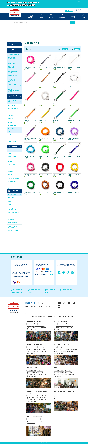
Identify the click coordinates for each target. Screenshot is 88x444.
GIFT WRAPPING (17, 292)
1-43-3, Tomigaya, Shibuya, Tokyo (36, 349)
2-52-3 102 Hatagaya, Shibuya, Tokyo (37, 397)
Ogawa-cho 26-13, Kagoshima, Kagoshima (66, 349)
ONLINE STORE (30, 303)
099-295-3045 (59, 351)
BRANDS (15, 26)
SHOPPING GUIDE (34, 290)
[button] (80, 2)
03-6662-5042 (31, 328)
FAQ (30, 292)
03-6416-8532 (31, 351)
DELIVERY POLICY (17, 290)
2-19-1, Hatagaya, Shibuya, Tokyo (36, 372)
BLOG (39, 303)
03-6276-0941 (31, 423)
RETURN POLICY (50, 290)
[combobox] (41, 22)
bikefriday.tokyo (58, 394)
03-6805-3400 (59, 328)
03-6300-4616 (31, 374)
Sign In (76, 10)
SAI (37, 395)
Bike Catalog (41, 323)
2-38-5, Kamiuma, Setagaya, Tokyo (64, 326)
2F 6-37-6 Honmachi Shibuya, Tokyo (37, 421)
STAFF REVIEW (44, 306)
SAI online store (43, 395)
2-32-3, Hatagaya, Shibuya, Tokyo (36, 326)
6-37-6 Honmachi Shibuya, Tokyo (64, 396)
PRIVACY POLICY (66, 290)
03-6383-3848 (31, 399)
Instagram (29, 323)
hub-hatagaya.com (59, 370)
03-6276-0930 (59, 398)
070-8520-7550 (59, 374)
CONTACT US (48, 292)
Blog (35, 323)
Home (9, 26)
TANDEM (31, 395)
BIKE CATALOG (30, 306)
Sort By (71, 36)
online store (30, 418)
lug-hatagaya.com (31, 370)
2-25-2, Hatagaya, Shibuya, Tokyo (64, 372)
